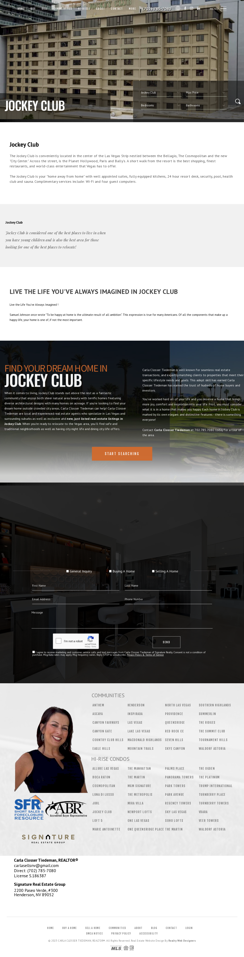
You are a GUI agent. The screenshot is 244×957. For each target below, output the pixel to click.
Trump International (216, 786)
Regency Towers (178, 803)
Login (189, 928)
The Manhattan (139, 768)
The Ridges (207, 723)
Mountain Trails (141, 749)
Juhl (96, 803)
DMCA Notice (94, 933)
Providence (174, 714)
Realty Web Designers (182, 940)
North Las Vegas (178, 705)
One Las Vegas (139, 821)
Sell (45, 8)
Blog (154, 928)
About (100, 8)
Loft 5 (98, 821)
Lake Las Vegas (139, 731)
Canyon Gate (102, 731)
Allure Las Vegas (106, 768)
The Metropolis (140, 795)
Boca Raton (101, 777)
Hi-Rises (84, 8)
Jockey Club (102, 812)
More (132, 8)
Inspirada (135, 714)
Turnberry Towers (214, 803)
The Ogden (207, 768)
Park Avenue (174, 795)
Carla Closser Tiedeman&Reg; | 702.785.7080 (157, 9)
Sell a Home (92, 928)
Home (21, 8)
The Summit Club (212, 731)
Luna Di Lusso (103, 795)
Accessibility (148, 933)
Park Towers (175, 786)
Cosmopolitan (104, 786)
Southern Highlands (215, 705)
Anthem (98, 705)
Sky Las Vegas (176, 812)
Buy (33, 8)
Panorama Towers (179, 777)
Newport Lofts (140, 812)
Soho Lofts (174, 821)
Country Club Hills (108, 740)
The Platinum (209, 777)
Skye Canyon (175, 749)
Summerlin (207, 714)
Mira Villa (136, 803)
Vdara (203, 812)
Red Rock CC (174, 731)
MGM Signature (139, 786)
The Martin (136, 777)
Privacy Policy (121, 933)
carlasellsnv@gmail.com (36, 865)
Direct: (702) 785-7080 (35, 870)
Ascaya (98, 714)
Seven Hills (174, 740)
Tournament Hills (213, 740)
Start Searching (122, 466)
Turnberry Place (212, 795)
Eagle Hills (101, 749)
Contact (117, 8)
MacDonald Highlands (145, 740)
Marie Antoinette (107, 829)
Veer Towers (209, 821)
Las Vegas (135, 723)
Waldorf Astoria (212, 749)
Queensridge (175, 723)
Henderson (136, 705)
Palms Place (175, 768)
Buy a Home (69, 928)
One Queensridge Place (146, 829)
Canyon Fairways (106, 723)
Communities (62, 8)
